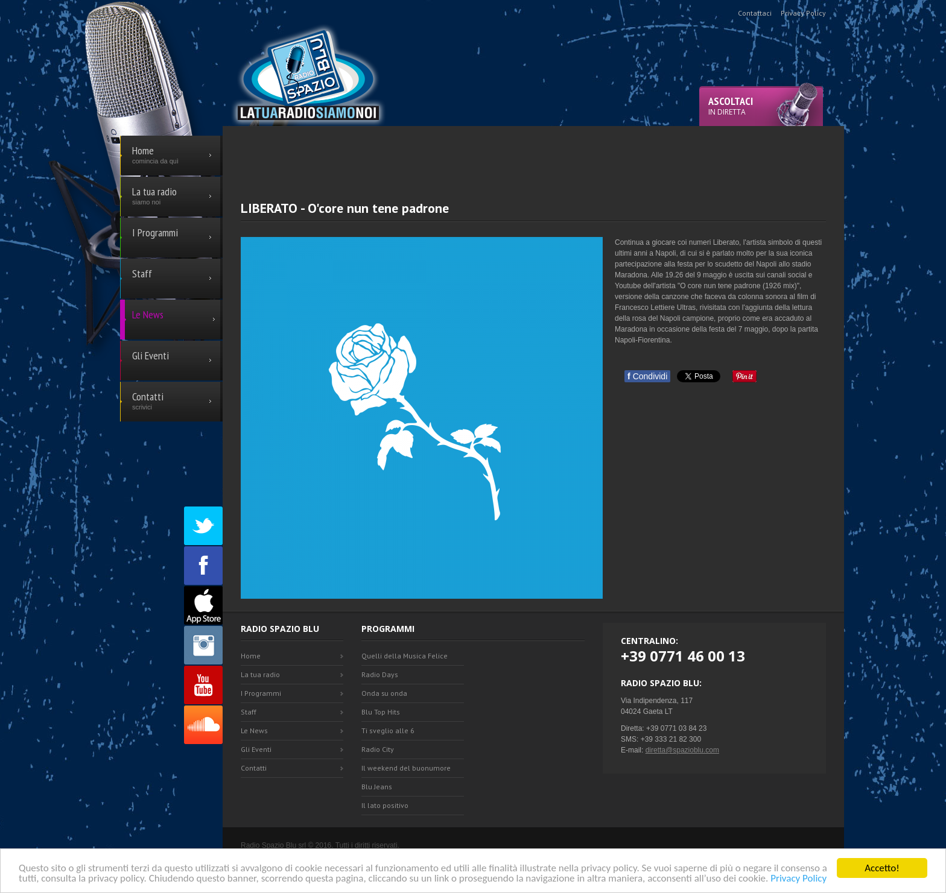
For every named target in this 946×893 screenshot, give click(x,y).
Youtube (203, 685)
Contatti (254, 767)
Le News (254, 730)
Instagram (203, 645)
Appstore (203, 605)
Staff (248, 711)
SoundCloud (203, 724)
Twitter (203, 525)
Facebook (203, 565)
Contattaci (755, 12)
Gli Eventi (256, 749)
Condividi (647, 376)
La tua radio (260, 674)
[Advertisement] (533, 153)
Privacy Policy (798, 879)
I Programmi (261, 693)
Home (251, 655)
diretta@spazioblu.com (682, 750)
